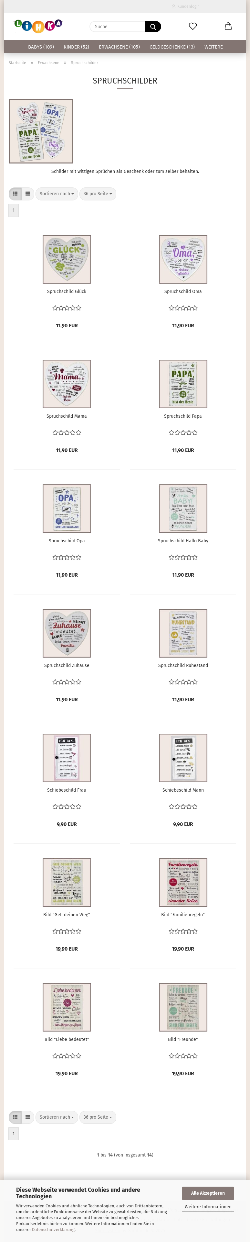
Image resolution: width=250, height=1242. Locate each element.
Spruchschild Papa (183, 416)
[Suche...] (153, 26)
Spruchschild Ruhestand (183, 665)
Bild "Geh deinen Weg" (66, 915)
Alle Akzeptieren (208, 1193)
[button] (228, 26)
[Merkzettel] (193, 26)
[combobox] (57, 193)
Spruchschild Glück (66, 291)
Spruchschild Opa (67, 541)
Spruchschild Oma (183, 291)
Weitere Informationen (208, 1207)
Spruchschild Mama (67, 416)
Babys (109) (41, 47)
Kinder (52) (76, 47)
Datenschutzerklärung (53, 1229)
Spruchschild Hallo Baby (183, 541)
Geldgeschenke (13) (172, 47)
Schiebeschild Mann (183, 790)
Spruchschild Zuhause (66, 665)
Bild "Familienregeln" (183, 915)
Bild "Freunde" (183, 1039)
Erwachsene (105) (119, 47)
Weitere (213, 47)
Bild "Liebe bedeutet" (67, 1039)
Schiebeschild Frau (66, 790)
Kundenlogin (186, 6)
